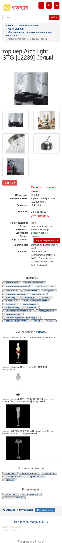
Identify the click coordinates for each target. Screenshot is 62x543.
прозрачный (36, 476)
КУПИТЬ (9, 183)
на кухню (48, 290)
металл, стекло (29, 473)
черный (10, 480)
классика (49, 473)
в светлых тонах (14, 476)
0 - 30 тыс (11, 494)
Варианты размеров (46, 240)
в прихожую (29, 304)
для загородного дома (35, 301)
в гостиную (11, 297)
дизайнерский (13, 314)
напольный (11, 290)
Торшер (41, 331)
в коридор (29, 297)
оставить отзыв (45, 510)
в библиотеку (13, 307)
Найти (54, 17)
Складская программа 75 (18, 311)
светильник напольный (18, 286)
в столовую (38, 294)
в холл (45, 297)
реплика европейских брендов (21, 317)
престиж (10, 473)
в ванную (32, 307)
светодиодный (46, 311)
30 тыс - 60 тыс (30, 494)
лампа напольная (34, 283)
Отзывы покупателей (18, 509)
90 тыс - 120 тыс (14, 498)
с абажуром (31, 290)
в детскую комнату (15, 294)
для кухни (11, 304)
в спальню (11, 301)
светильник (12, 283)
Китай (37, 321)
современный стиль (16, 321)
